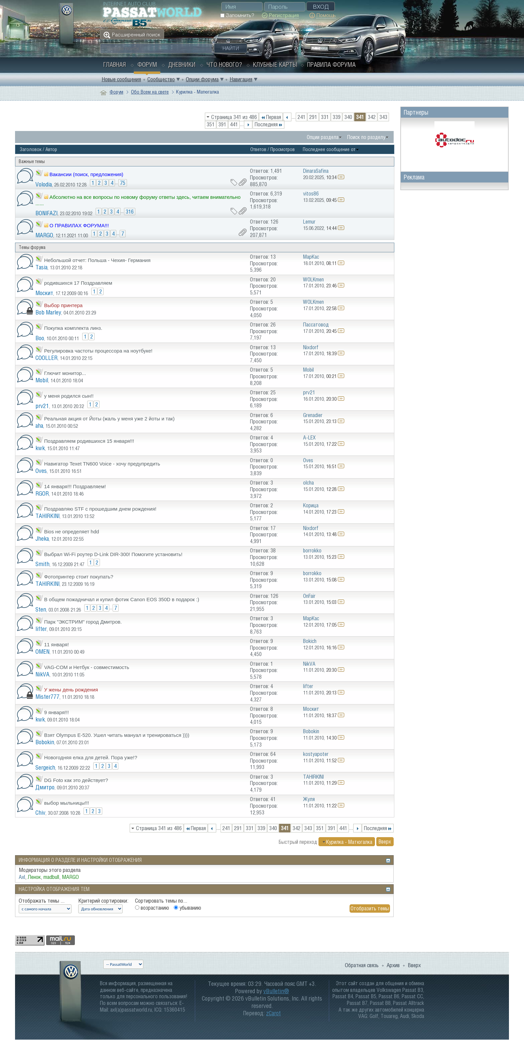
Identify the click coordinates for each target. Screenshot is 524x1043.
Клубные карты (275, 64)
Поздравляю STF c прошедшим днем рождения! (100, 509)
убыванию (187, 907)
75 (122, 182)
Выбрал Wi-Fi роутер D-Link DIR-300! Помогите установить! (113, 554)
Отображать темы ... (41, 900)
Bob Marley (48, 312)
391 (222, 124)
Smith (42, 563)
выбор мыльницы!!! (66, 803)
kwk (40, 447)
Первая (271, 117)
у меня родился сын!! (69, 396)
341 (360, 117)
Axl (22, 877)
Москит (44, 292)
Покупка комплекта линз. (73, 328)
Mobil (41, 380)
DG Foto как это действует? (76, 780)
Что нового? (224, 64)
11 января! (56, 644)
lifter (41, 628)
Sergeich (45, 767)
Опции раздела (323, 137)
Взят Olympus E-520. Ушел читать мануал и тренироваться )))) (116, 735)
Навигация (241, 79)
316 (130, 211)
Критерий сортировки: (103, 900)
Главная (114, 64)
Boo (39, 338)
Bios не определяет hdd (71, 531)
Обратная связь (362, 965)
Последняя (268, 124)
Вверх (385, 842)
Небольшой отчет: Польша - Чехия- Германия (97, 260)
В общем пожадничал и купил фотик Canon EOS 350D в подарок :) (121, 599)
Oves (41, 470)
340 (348, 117)
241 (301, 117)
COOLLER (46, 357)
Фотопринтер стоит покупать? (78, 576)
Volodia (43, 184)
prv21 (42, 405)
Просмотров (282, 149)
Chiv (40, 812)
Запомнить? (237, 15)
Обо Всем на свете (150, 92)
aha (39, 425)
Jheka (42, 538)
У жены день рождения (71, 689)
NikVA (42, 674)
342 (372, 117)
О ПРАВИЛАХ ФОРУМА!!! (79, 225)
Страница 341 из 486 (234, 117)
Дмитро (44, 787)
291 (313, 117)
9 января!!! (56, 712)
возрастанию (152, 907)
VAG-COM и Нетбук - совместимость (86, 667)
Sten (40, 609)
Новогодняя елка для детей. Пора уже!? (90, 757)
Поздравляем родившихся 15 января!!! (89, 441)
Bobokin (44, 742)
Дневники (181, 64)
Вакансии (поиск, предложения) (86, 174)
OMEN (42, 651)
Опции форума (202, 79)
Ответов (258, 149)
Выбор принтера (63, 305)
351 (211, 124)
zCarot (273, 1013)
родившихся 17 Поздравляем (78, 283)
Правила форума (331, 64)
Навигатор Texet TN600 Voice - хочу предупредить (102, 464)
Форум (147, 64)
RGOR (42, 493)
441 (234, 124)
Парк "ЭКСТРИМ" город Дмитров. (83, 622)
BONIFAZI (46, 213)
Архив (393, 965)
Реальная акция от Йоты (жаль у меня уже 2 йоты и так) (109, 418)
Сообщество (161, 79)
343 (383, 117)
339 (337, 117)
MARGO (44, 235)
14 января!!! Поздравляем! (75, 486)
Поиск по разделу (366, 137)
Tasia (41, 267)
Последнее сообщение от (331, 149)
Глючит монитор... (65, 373)
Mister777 (47, 696)
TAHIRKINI (47, 515)
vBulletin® (276, 991)
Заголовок (30, 149)
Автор (51, 149)
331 (325, 117)
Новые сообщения (121, 79)
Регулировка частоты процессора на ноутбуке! (98, 351)
